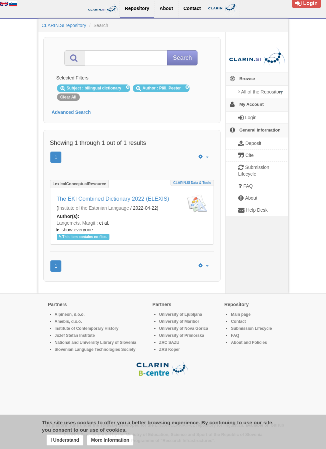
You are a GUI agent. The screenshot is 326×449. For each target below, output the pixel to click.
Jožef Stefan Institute (75, 335)
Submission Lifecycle (251, 328)
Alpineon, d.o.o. (70, 314)
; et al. (132, 226)
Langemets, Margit (76, 223)
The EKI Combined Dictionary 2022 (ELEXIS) (113, 199)
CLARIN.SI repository (64, 25)
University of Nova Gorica (183, 328)
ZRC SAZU (169, 342)
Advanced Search (71, 112)
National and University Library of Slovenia (95, 342)
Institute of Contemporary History (86, 328)
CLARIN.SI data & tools (192, 183)
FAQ (235, 335)
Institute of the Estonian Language (93, 208)
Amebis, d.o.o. (68, 321)
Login (306, 3)
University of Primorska (181, 335)
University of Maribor (179, 321)
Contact (238, 321)
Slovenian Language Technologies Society (95, 349)
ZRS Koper (169, 349)
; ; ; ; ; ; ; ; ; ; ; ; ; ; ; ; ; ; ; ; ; (132, 226)
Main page (241, 314)
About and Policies (249, 342)
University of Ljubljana (180, 314)
